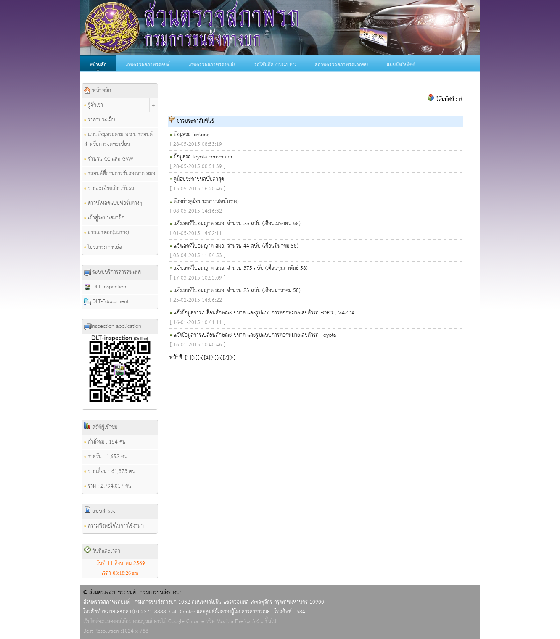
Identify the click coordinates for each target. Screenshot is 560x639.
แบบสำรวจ (100, 511)
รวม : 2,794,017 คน (108, 486)
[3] (201, 358)
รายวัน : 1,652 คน (105, 457)
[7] (226, 358)
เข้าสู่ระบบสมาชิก (104, 218)
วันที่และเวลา (102, 551)
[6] (220, 358)
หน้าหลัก (98, 65)
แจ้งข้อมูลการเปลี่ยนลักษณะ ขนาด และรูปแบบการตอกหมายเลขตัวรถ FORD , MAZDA (264, 313)
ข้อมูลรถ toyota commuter (203, 157)
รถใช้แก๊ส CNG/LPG (275, 65)
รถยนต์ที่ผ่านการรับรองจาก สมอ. (120, 174)
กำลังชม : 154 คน (105, 442)
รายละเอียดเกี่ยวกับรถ (109, 188)
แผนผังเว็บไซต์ (401, 65)
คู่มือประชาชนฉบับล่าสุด (199, 179)
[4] (207, 358)
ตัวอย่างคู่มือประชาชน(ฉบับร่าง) (206, 201)
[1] (188, 358)
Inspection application (112, 326)
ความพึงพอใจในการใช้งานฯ (114, 526)
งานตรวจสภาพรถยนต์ (148, 65)
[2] (194, 358)
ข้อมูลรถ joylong (191, 135)
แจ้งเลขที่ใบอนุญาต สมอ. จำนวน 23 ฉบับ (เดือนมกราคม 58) (237, 291)
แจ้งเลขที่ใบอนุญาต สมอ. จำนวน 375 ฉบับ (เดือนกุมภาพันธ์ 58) (240, 268)
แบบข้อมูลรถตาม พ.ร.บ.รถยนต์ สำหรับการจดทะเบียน (118, 139)
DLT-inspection (105, 287)
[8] (232, 358)
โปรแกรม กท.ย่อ (103, 247)
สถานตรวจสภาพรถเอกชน (341, 65)
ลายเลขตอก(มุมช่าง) (106, 233)
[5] (213, 358)
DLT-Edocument (106, 301)
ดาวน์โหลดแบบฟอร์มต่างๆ (113, 203)
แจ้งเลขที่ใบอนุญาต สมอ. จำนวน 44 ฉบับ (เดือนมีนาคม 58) (236, 246)
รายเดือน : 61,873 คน (109, 471)
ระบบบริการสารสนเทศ (112, 272)
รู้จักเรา (93, 105)
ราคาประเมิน (99, 120)
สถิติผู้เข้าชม (100, 427)
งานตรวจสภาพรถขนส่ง (212, 65)
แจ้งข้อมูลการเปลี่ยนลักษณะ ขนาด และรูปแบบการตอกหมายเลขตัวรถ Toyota (255, 335)
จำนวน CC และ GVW (108, 159)
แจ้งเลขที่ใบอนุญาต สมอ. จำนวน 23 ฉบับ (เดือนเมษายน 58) (237, 224)
